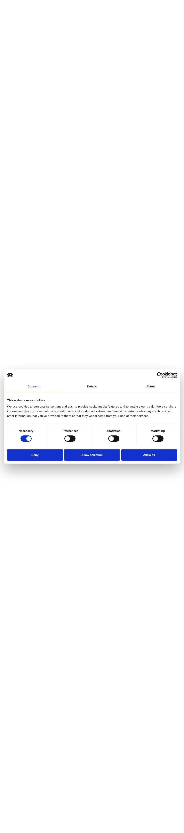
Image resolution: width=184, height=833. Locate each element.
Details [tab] (92, 386)
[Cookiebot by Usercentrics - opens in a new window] (160, 375)
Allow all (149, 454)
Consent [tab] (33, 386)
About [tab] (150, 386)
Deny (35, 454)
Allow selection (92, 454)
